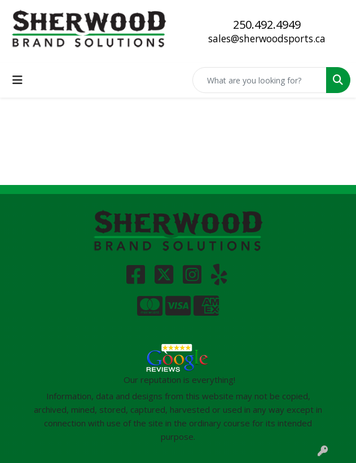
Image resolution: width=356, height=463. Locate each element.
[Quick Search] (259, 80)
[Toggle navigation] (17, 80)
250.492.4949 (267, 24)
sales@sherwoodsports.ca (267, 38)
